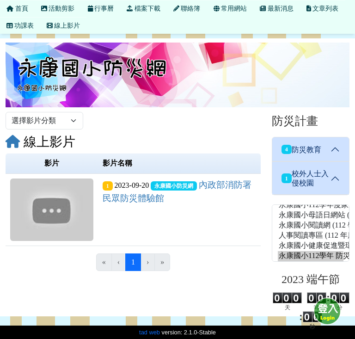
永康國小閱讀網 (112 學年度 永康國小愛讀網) (310, 226)
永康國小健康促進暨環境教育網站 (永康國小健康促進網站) (310, 246)
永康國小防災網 (173, 186)
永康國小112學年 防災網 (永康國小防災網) (310, 256)
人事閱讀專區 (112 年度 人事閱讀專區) (310, 236)
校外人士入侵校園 (305, 178)
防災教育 (301, 149)
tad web (149, 332)
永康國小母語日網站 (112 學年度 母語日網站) (310, 215)
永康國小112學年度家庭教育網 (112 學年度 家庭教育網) (310, 205)
